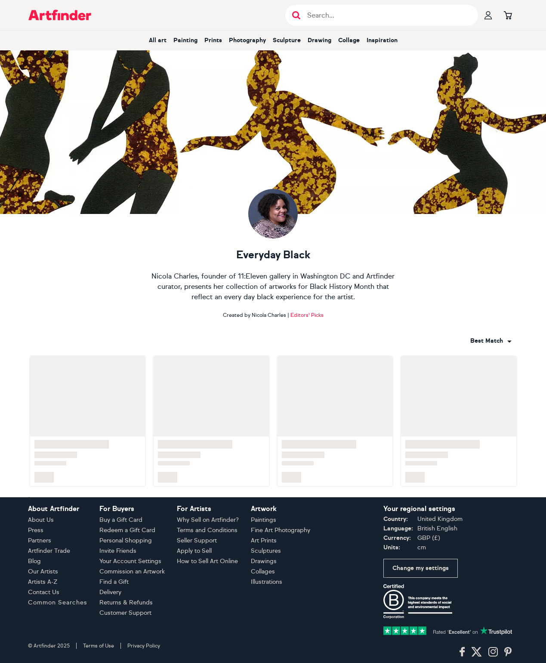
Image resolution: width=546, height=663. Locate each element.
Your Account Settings (130, 561)
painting (185, 40)
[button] (490, 341)
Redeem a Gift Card (127, 530)
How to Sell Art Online (207, 561)
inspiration (382, 40)
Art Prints (264, 540)
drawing (319, 40)
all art (158, 40)
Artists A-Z (43, 582)
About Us (41, 520)
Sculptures (266, 551)
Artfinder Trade (49, 551)
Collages (263, 571)
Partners (39, 540)
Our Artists (43, 571)
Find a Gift (114, 582)
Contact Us (43, 592)
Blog (34, 561)
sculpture (287, 40)
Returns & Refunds (126, 602)
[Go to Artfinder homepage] (60, 15)
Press (35, 530)
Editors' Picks (307, 315)
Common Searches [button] (57, 602)
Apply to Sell (194, 551)
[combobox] (490, 341)
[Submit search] (296, 15)
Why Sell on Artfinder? (208, 520)
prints (213, 40)
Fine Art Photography (280, 530)
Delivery (110, 592)
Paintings (263, 520)
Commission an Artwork (132, 571)
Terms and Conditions (207, 530)
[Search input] (386, 15)
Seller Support (197, 540)
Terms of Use (98, 646)
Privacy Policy (143, 646)
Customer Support (125, 613)
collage (349, 40)
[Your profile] (488, 15)
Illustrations (266, 582)
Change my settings (420, 568)
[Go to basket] (508, 15)
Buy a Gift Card (120, 520)
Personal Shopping (125, 540)
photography (247, 40)
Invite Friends (117, 551)
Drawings (264, 561)
